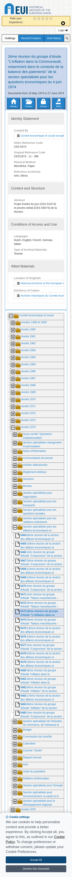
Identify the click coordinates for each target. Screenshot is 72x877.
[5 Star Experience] (51, 18)
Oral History (54, 38)
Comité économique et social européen (40, 136)
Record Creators (31, 38)
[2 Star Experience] (39, 18)
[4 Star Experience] (47, 18)
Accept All (36, 859)
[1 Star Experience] (35, 18)
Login (63, 30)
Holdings (10, 38)
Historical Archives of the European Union (42, 283)
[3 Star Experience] (43, 18)
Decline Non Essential (36, 868)
